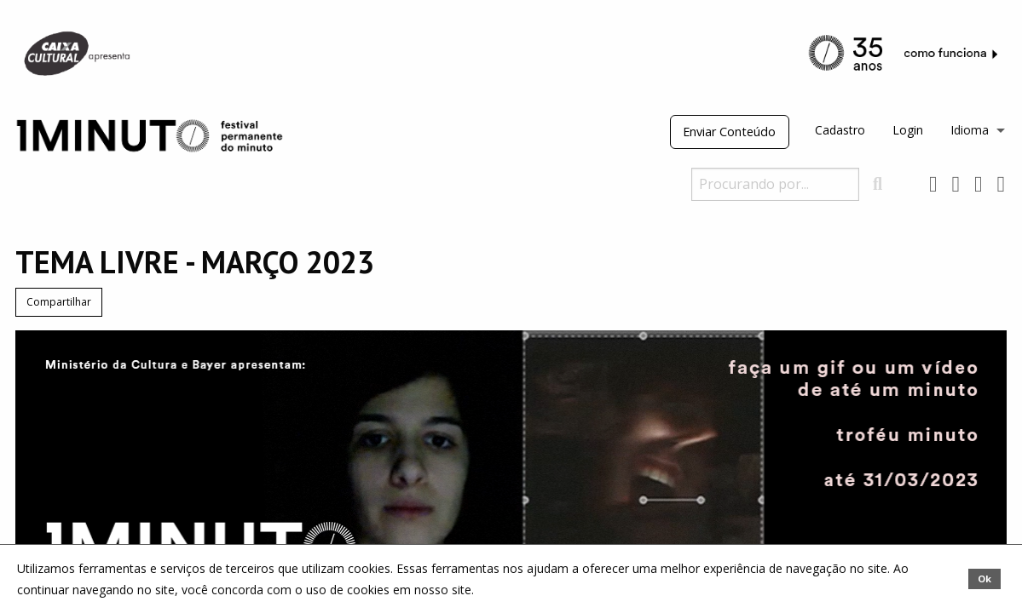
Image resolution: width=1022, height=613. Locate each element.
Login (907, 130)
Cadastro (840, 130)
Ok (984, 578)
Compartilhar (58, 302)
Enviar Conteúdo (729, 131)
